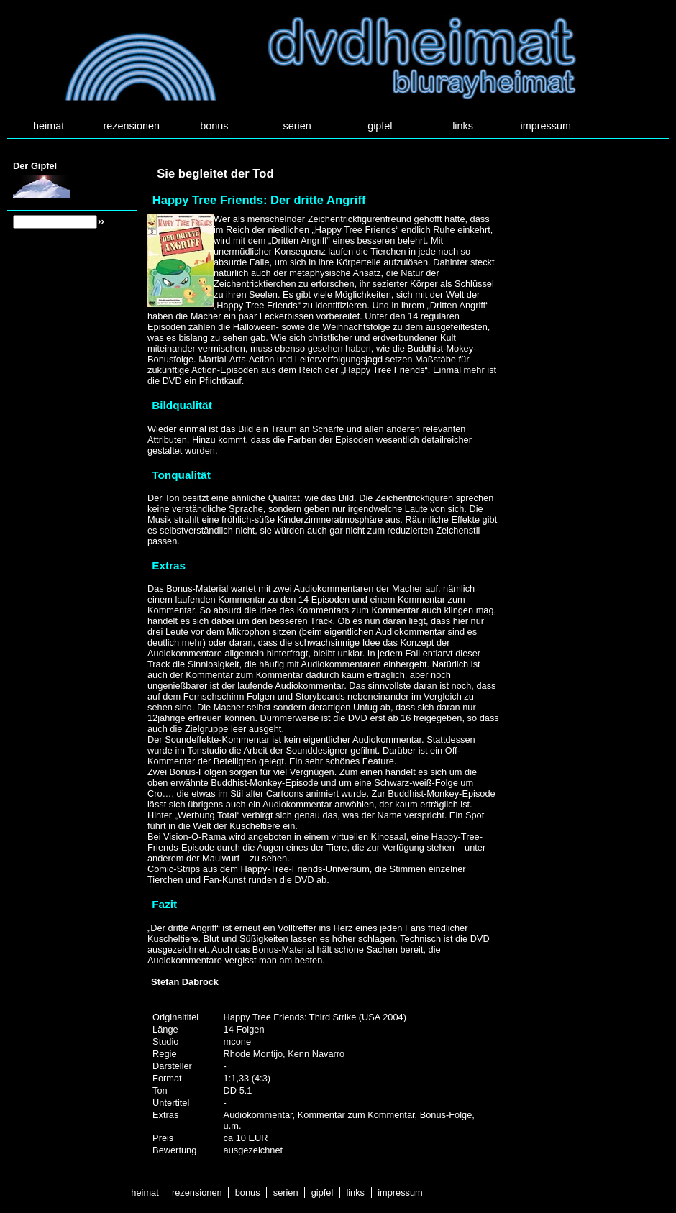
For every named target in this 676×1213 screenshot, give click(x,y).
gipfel (379, 126)
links (462, 126)
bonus (214, 126)
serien (297, 126)
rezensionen (132, 126)
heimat (48, 126)
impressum (546, 126)
